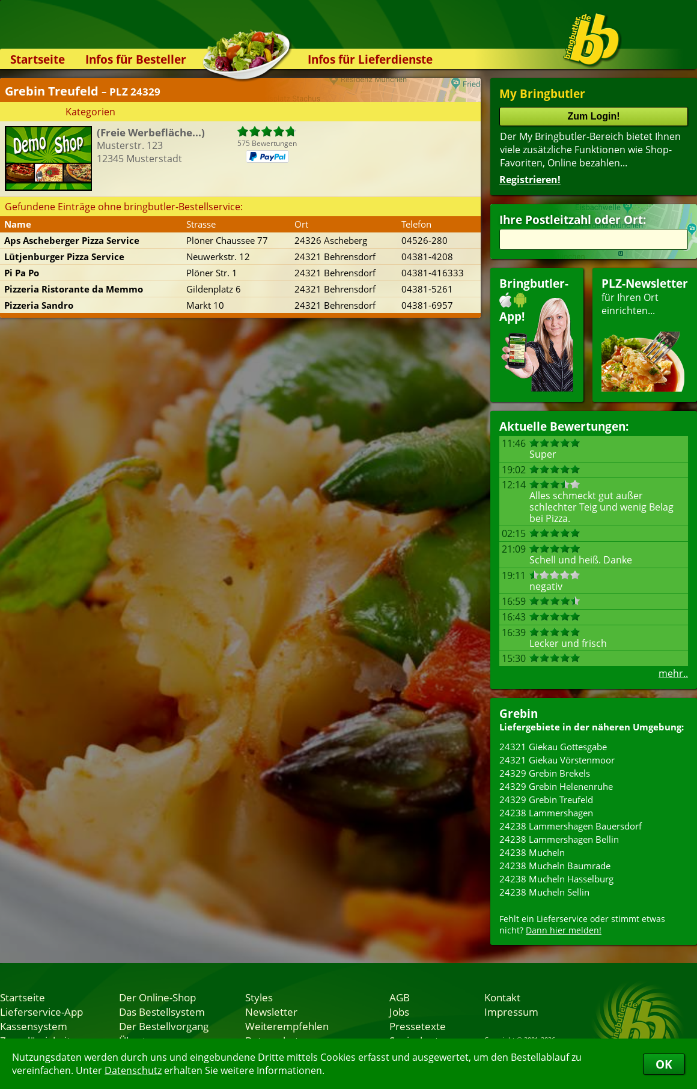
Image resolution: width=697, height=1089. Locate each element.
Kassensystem (33, 1026)
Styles (259, 997)
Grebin (518, 713)
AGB (399, 997)
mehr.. (673, 673)
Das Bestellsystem (162, 1011)
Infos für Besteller (135, 59)
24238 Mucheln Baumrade (554, 866)
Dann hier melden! (563, 930)
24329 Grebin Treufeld (546, 799)
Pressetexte (417, 1026)
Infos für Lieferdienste (370, 59)
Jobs (399, 1011)
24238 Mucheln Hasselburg (556, 879)
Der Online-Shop (157, 997)
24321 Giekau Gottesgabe (553, 747)
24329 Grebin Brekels (544, 773)
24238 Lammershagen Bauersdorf (570, 826)
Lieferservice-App (41, 1011)
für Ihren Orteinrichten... (644, 334)
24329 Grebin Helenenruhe (556, 786)
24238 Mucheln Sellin (544, 892)
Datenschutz (133, 1070)
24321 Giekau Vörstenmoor (557, 760)
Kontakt (502, 997)
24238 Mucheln (532, 852)
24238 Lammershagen (546, 813)
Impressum (511, 1011)
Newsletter (271, 1011)
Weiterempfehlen (287, 1026)
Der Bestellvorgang (163, 1026)
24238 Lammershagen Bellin (559, 839)
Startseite (37, 59)
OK (664, 1064)
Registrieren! (530, 179)
